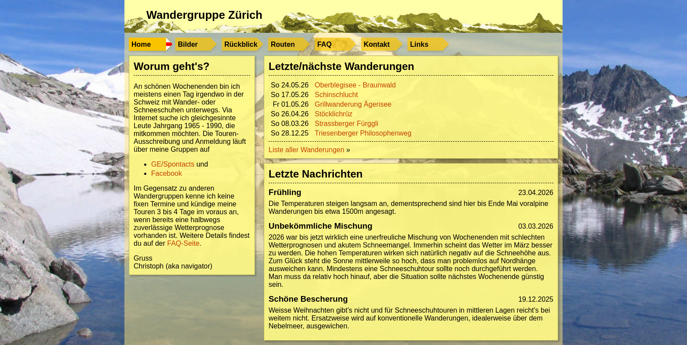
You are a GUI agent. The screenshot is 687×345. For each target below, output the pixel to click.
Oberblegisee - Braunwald (355, 85)
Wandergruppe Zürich (204, 15)
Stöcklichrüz (333, 114)
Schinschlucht (336, 94)
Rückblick (241, 44)
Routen (283, 44)
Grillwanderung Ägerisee (353, 104)
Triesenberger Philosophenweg (363, 133)
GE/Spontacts (173, 164)
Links (419, 44)
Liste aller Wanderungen (306, 149)
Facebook (166, 173)
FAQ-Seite (183, 243)
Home (141, 44)
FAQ (324, 44)
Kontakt (377, 44)
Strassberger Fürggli (346, 123)
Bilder (188, 44)
